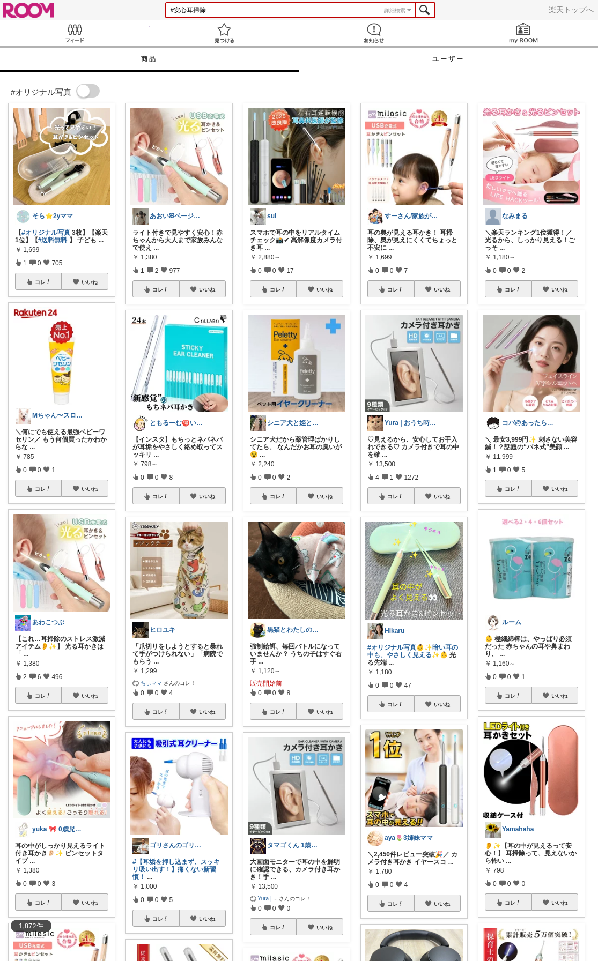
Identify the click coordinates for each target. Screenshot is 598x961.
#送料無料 (53, 240)
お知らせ (374, 33)
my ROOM (523, 33)
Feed (75, 33)
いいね (90, 282)
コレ (43, 282)
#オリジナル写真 (45, 232)
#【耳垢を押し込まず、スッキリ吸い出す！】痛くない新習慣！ (176, 869)
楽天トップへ (571, 9)
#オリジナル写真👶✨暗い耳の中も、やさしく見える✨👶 (412, 651)
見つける (224, 33)
